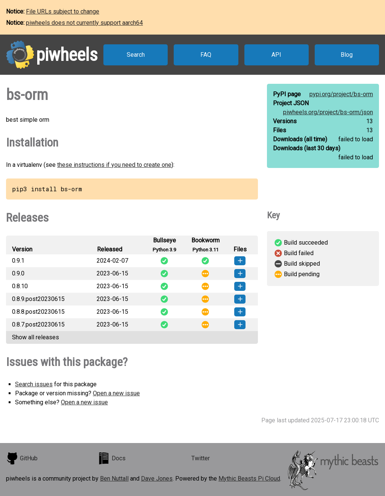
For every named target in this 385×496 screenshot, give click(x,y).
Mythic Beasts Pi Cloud (249, 478)
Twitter (200, 458)
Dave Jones (157, 478)
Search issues (34, 384)
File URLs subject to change (62, 11)
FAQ (205, 54)
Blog (347, 54)
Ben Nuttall (114, 478)
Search (136, 54)
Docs (112, 458)
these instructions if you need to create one (114, 164)
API (276, 54)
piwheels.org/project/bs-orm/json (328, 112)
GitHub (22, 458)
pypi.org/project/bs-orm (341, 94)
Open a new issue (116, 393)
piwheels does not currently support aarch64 (84, 22)
